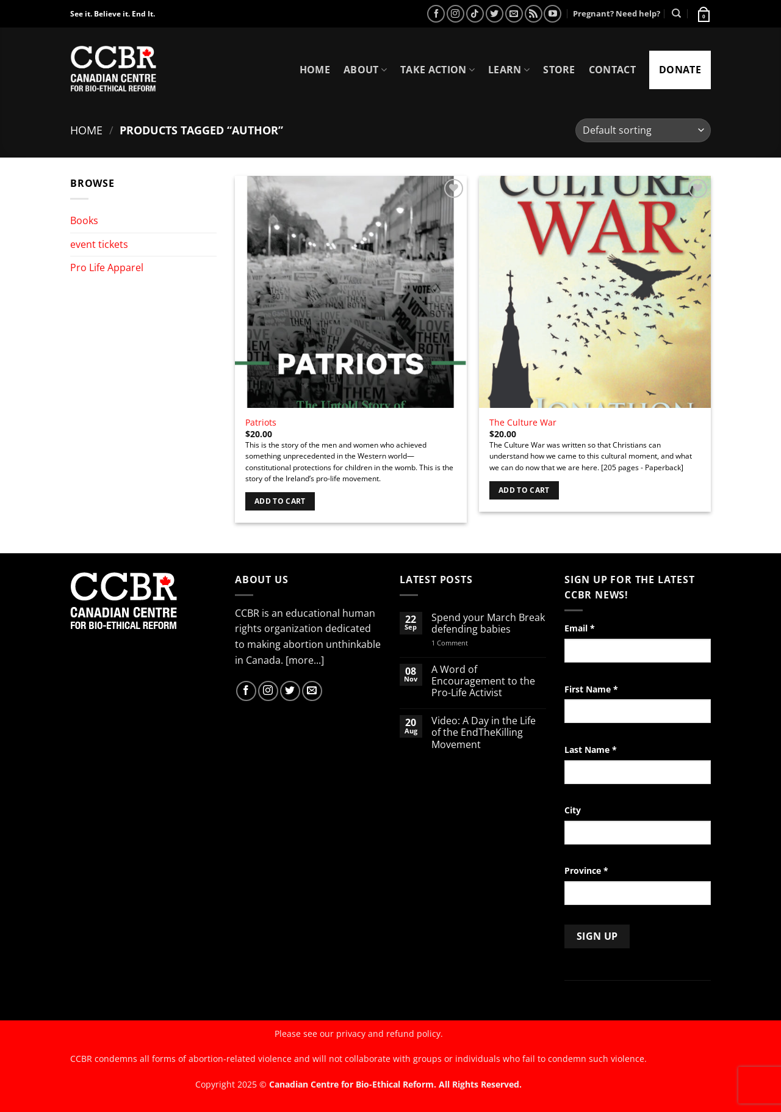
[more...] (305, 660)
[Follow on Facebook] (436, 14)
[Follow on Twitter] (494, 14)
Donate (680, 69)
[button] (703, 13)
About (365, 69)
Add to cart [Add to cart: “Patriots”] (280, 501)
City (572, 810)
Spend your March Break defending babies (488, 623)
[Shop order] (643, 130)
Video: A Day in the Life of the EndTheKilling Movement (483, 732)
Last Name (590, 749)
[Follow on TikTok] (475, 14)
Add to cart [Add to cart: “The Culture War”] (524, 490)
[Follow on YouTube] (552, 14)
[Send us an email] (514, 14)
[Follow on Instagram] (455, 14)
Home (315, 69)
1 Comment (465, 643)
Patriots (260, 422)
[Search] (676, 13)
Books (84, 220)
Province (586, 870)
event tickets (99, 244)
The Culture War (522, 422)
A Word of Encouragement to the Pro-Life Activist (483, 681)
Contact (612, 69)
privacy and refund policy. (389, 1033)
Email (579, 628)
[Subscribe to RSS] (533, 14)
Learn (509, 69)
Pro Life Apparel (106, 267)
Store (559, 69)
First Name (591, 689)
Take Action (437, 69)
